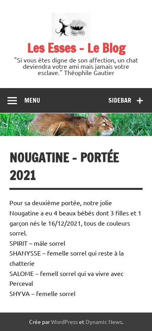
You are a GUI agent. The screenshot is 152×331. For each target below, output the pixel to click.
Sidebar (119, 100)
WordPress (64, 321)
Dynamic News (104, 321)
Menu (32, 100)
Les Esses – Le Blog (76, 48)
